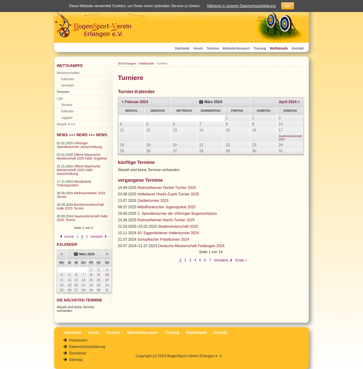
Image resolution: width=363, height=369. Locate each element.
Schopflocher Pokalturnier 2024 (163, 239)
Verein (198, 48)
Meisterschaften (68, 73)
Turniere (63, 92)
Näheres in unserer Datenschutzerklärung (241, 6)
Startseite (182, 48)
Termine (213, 48)
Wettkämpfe (279, 48)
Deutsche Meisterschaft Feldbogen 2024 (191, 246)
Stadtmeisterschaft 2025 (178, 226)
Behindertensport (236, 48)
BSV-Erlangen (127, 63)
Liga (60, 98)
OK (287, 6)
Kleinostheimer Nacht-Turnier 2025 (166, 220)
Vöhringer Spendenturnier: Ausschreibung (79, 145)
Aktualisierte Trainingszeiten (74, 183)
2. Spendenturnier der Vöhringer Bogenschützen (177, 213)
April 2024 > (289, 102)
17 (107, 280)
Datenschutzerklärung (86, 347)
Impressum (78, 340)
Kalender (67, 79)
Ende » (241, 260)
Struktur (66, 105)
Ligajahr (67, 118)
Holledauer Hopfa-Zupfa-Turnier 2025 (168, 194)
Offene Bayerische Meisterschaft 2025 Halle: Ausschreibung (78, 169)
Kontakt (298, 48)
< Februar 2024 (135, 102)
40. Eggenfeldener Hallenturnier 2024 (168, 233)
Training (259, 48)
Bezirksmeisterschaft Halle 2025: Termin (80, 206)
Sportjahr (67, 85)
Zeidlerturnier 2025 (153, 201)
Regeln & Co (66, 124)
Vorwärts (221, 260)
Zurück (69, 236)
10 (107, 275)
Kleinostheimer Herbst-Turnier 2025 (167, 188)
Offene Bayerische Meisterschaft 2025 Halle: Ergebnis (82, 156)
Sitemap (75, 360)
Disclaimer (77, 353)
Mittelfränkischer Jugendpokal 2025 (167, 207)
